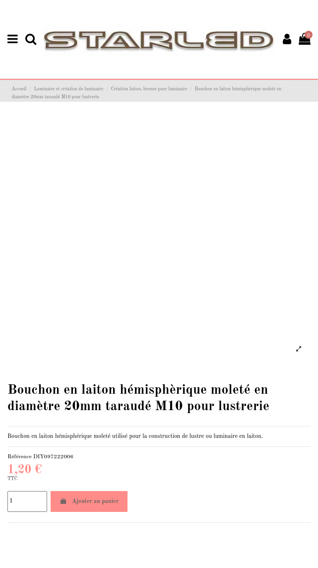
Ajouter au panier (89, 501)
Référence (19, 457)
